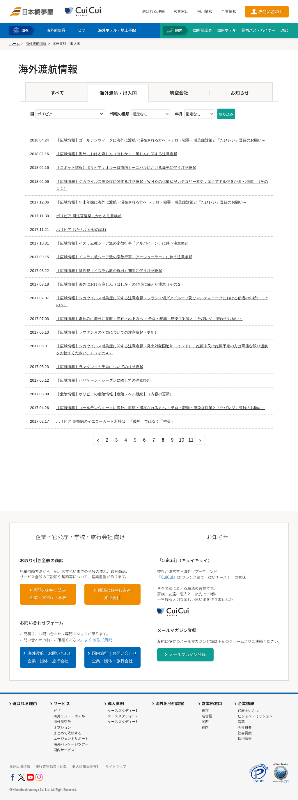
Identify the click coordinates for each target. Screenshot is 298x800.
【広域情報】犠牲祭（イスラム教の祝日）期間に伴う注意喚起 (109, 270)
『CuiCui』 (167, 577)
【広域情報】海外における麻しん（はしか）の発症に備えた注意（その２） (120, 284)
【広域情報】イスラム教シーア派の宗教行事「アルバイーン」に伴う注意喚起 (122, 243)
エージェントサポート (71, 739)
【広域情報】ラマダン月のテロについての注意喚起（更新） (107, 332)
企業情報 (228, 11)
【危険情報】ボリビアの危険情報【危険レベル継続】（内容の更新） (114, 394)
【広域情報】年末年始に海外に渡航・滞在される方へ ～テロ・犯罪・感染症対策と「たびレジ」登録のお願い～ (151, 202)
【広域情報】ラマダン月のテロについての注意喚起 (99, 366)
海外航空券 (62, 722)
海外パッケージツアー (71, 744)
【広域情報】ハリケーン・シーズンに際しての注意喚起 (103, 380)
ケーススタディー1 (123, 711)
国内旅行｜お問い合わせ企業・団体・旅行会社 (114, 657)
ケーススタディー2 (123, 716)
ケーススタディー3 (123, 722)
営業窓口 (181, 11)
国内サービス (64, 750)
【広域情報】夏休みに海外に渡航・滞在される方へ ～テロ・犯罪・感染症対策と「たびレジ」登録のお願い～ (149, 318)
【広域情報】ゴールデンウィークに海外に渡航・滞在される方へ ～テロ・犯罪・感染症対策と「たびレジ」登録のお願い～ (160, 140)
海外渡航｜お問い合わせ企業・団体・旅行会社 (50, 657)
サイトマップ (115, 766)
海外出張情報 (19, 766)
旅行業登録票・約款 (51, 766)
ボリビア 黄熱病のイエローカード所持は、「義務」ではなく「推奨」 (115, 421)
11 (191, 440)
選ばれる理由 (153, 11)
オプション (62, 727)
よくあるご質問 (98, 640)
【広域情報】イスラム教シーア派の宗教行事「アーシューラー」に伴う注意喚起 (124, 257)
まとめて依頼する (67, 733)
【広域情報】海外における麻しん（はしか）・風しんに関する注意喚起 (116, 154)
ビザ (57, 711)
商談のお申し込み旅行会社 (114, 594)
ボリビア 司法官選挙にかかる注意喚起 (89, 216)
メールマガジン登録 (187, 654)
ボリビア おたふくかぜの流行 (81, 229)
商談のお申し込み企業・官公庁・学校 (48, 594)
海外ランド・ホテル (69, 716)
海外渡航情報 (36, 44)
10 (181, 440)
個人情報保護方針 (86, 766)
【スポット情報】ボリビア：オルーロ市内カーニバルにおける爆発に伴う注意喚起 (126, 167)
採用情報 (204, 11)
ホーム (14, 44)
